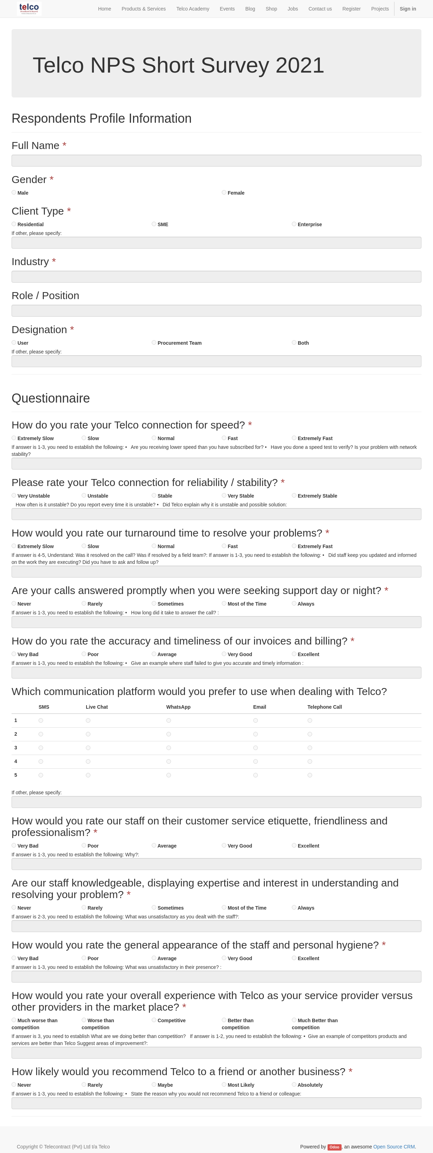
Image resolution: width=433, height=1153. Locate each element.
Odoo (334, 1147)
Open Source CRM (394, 1146)
